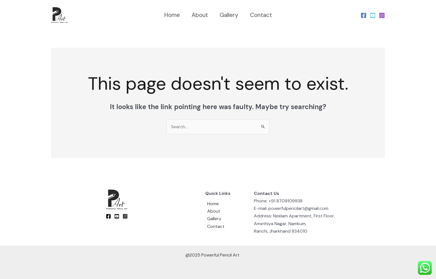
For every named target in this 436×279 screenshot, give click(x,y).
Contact (261, 15)
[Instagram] (382, 15)
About (200, 15)
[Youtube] (373, 15)
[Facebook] (363, 15)
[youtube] (116, 216)
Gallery (229, 15)
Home (172, 15)
